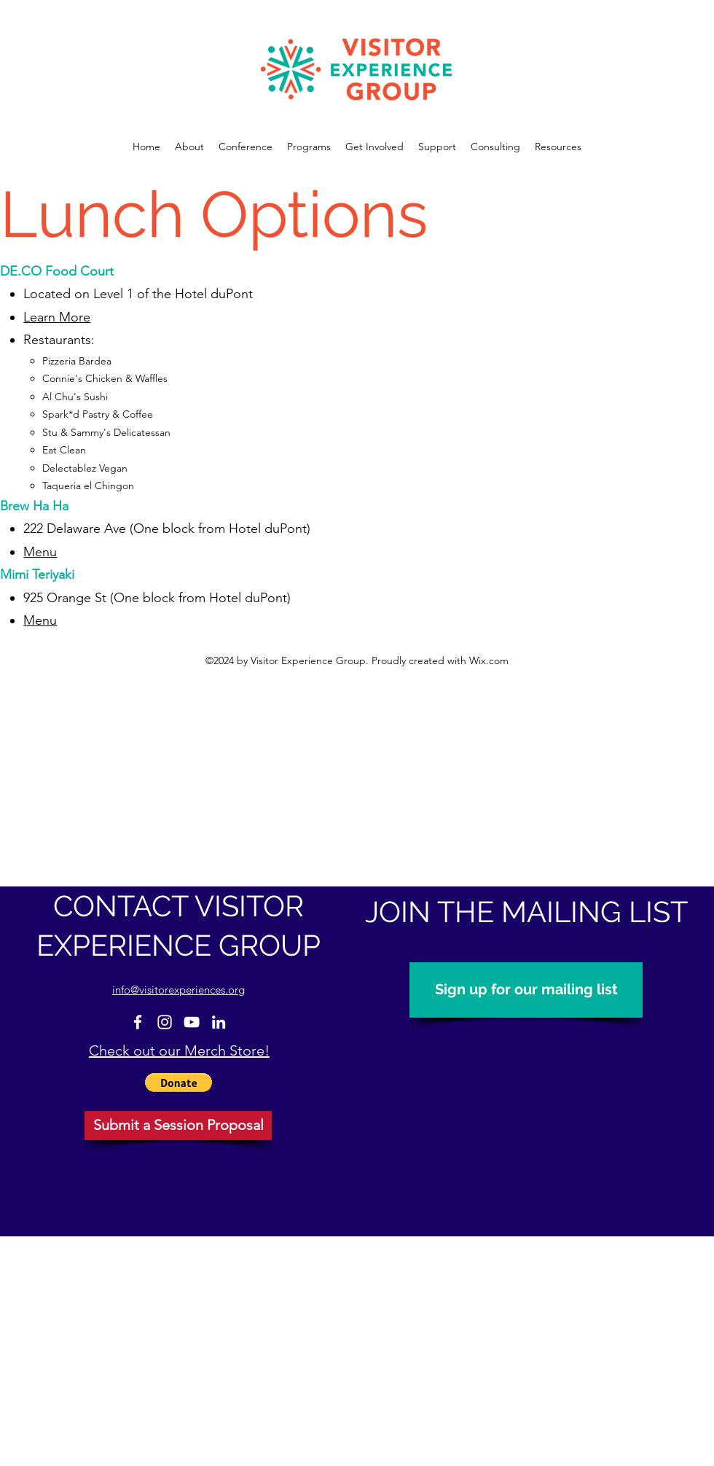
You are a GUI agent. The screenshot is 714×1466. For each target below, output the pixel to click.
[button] (178, 1082)
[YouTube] (191, 1022)
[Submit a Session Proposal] (178, 1125)
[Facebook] (137, 1022)
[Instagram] (164, 1022)
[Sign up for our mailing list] (526, 990)
